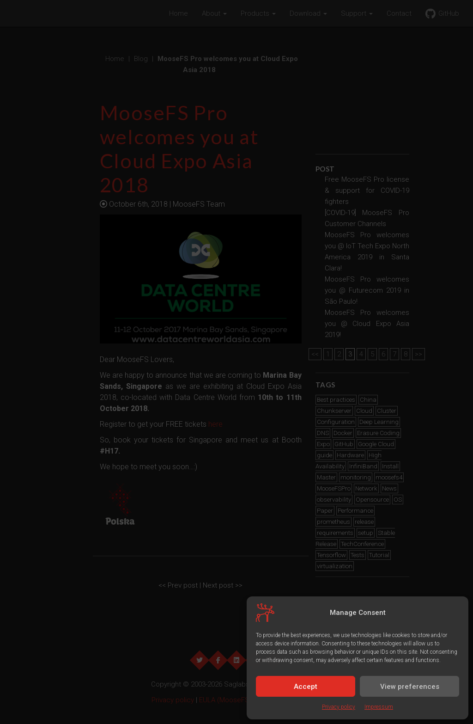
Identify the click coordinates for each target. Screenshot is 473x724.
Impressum (378, 707)
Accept (305, 686)
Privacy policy (338, 707)
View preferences (409, 686)
